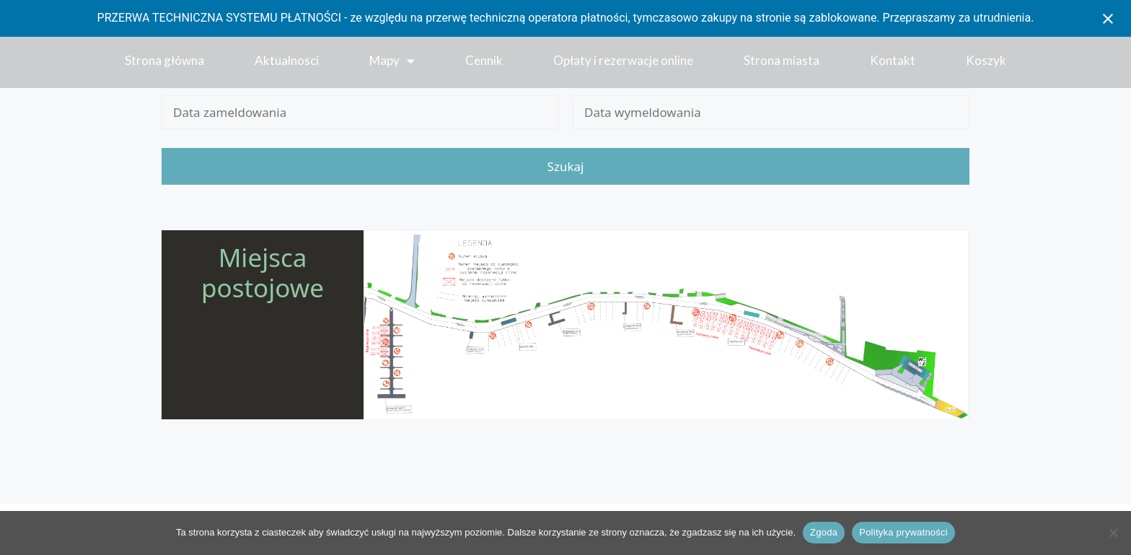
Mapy (392, 61)
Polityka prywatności (903, 532)
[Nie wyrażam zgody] (1113, 532)
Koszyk (986, 60)
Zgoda (823, 532)
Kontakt (892, 60)
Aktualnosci (287, 60)
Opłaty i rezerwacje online (623, 60)
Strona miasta (781, 60)
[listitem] (384, 328)
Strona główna (164, 60)
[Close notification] (1108, 18)
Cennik (484, 60)
